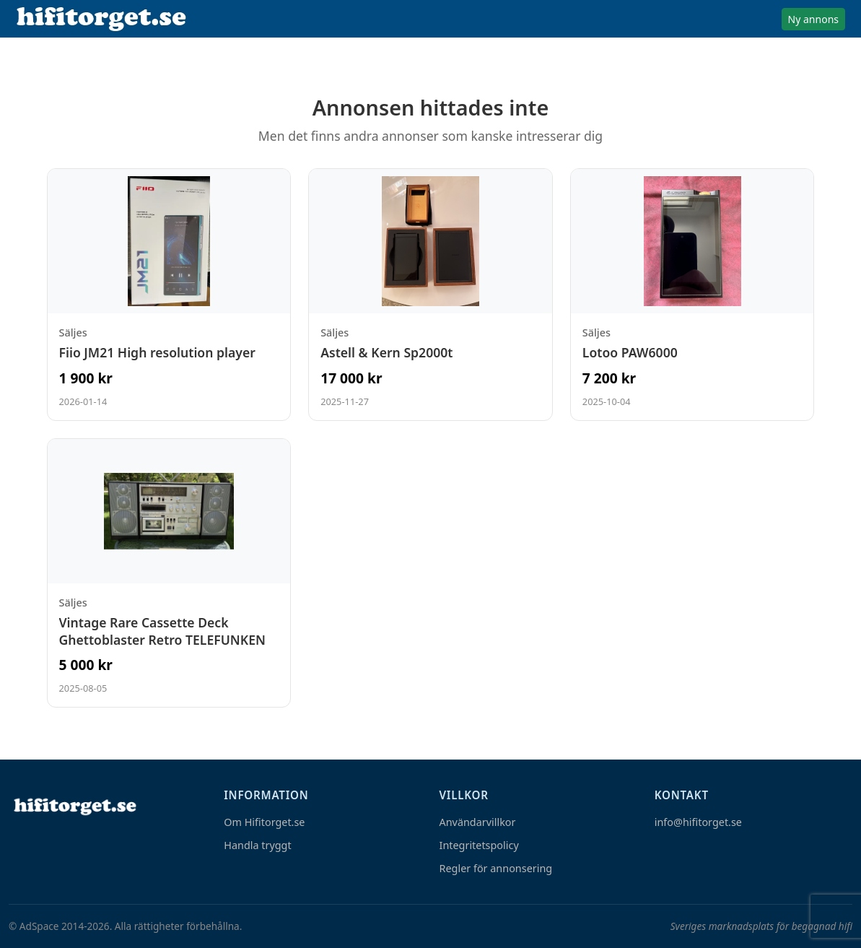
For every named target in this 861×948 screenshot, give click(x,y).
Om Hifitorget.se (264, 822)
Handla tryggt (257, 845)
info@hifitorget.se (698, 822)
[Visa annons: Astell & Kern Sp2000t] (430, 294)
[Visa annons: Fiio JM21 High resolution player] (169, 294)
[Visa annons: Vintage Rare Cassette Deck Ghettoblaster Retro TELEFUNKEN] (169, 573)
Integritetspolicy (479, 845)
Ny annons (813, 19)
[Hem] (74, 806)
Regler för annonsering (496, 868)
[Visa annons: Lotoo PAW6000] (692, 294)
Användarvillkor (478, 822)
